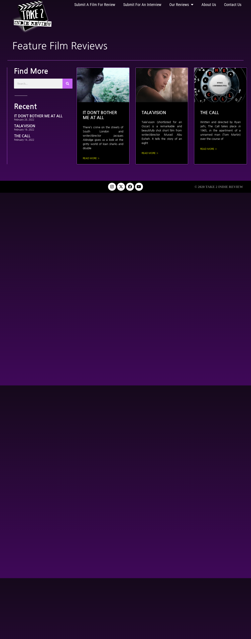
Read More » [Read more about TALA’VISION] (150, 150)
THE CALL (22, 136)
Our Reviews (181, 5)
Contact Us (232, 4)
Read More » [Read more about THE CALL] (204, 146)
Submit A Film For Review (94, 4)
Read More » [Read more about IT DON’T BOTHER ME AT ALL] (97, 154)
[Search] (67, 84)
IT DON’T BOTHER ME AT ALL (38, 116)
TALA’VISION (24, 126)
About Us (208, 4)
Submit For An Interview (142, 4)
